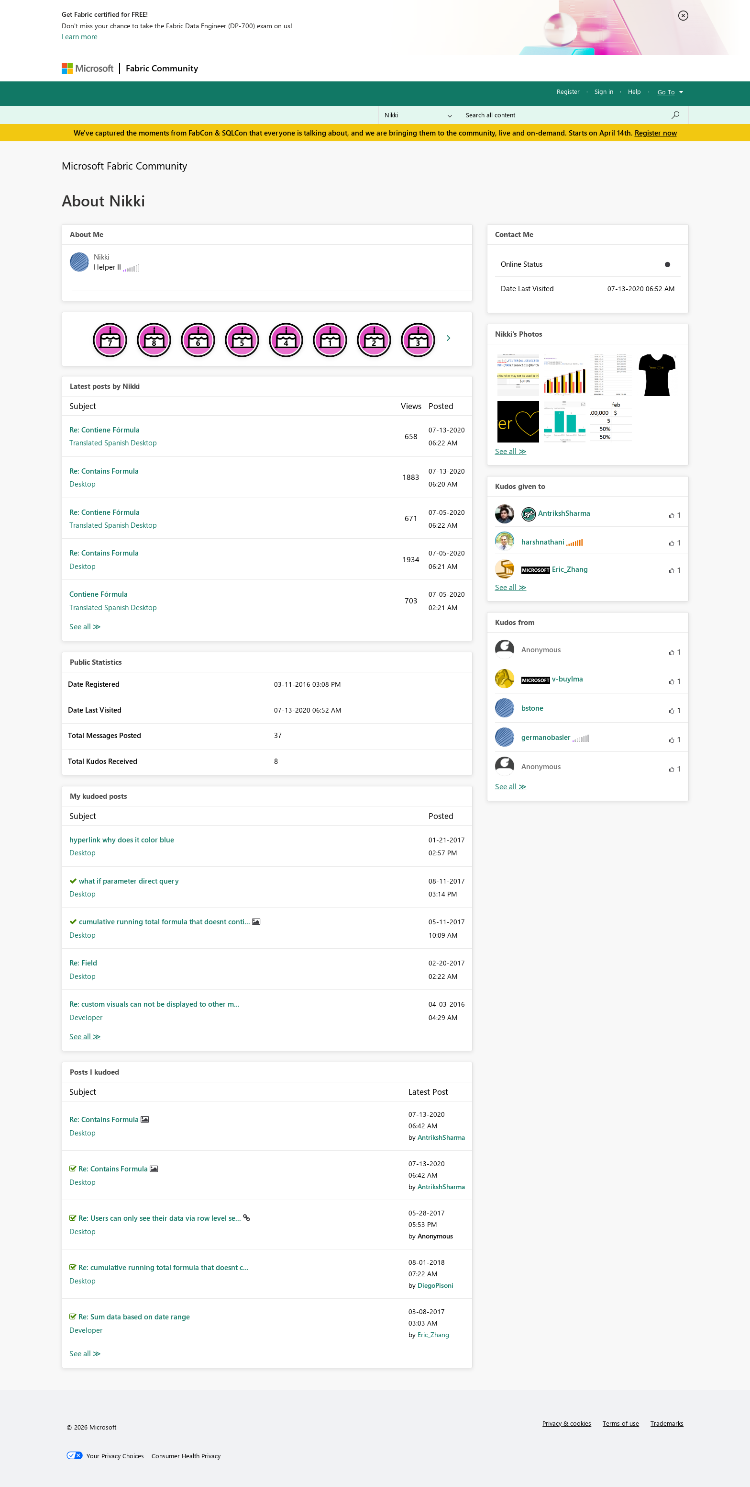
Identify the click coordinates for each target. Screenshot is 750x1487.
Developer (85, 1017)
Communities (344, 68)
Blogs (386, 68)
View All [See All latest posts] (85, 626)
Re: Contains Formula (104, 471)
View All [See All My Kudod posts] (85, 1036)
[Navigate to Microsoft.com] (87, 68)
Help (634, 91)
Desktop (82, 483)
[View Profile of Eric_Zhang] (433, 1334)
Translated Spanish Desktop (113, 442)
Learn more (80, 36)
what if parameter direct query (129, 880)
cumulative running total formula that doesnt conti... (165, 921)
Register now (656, 132)
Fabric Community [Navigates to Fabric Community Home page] (162, 68)
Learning (423, 68)
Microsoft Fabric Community (124, 165)
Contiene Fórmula (98, 594)
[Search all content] (573, 115)
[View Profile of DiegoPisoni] (435, 1285)
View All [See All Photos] (511, 451)
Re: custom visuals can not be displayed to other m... (154, 1004)
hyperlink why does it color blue (121, 839)
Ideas (301, 68)
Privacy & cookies (566, 1423)
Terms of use (621, 1423)
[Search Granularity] (418, 115)
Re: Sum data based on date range (134, 1316)
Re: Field (83, 962)
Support (463, 68)
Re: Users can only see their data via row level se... (160, 1218)
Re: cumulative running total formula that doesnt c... (163, 1267)
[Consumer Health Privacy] (186, 1455)
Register (568, 91)
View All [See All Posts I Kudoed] (85, 1353)
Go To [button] (666, 92)
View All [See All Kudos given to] (511, 587)
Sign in (604, 91)
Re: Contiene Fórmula (104, 429)
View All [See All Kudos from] (511, 786)
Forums (220, 68)
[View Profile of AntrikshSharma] (441, 1137)
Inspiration (261, 68)
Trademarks (667, 1423)
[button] (518, 375)
